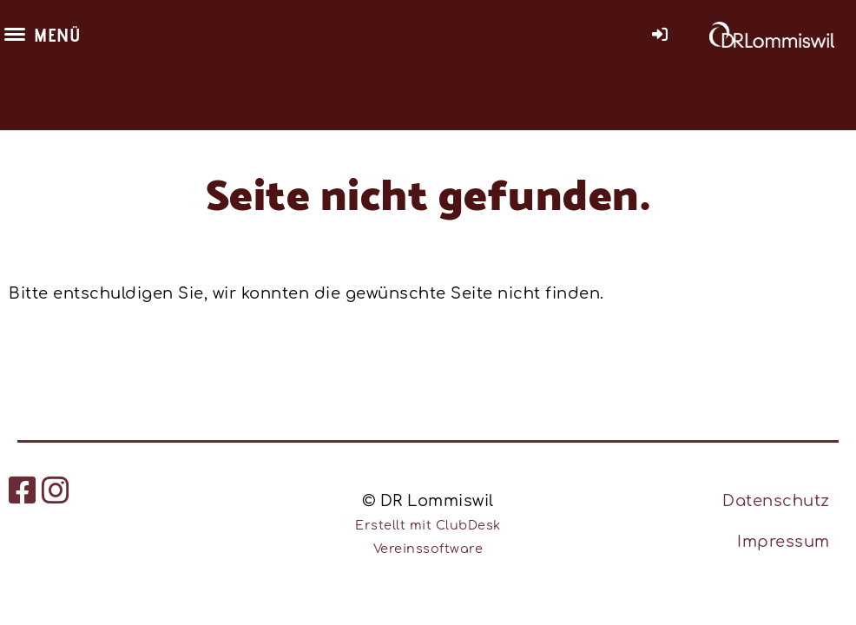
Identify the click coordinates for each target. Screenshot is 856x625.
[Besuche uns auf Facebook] (23, 491)
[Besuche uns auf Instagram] (56, 491)
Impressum (783, 541)
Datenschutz (776, 501)
